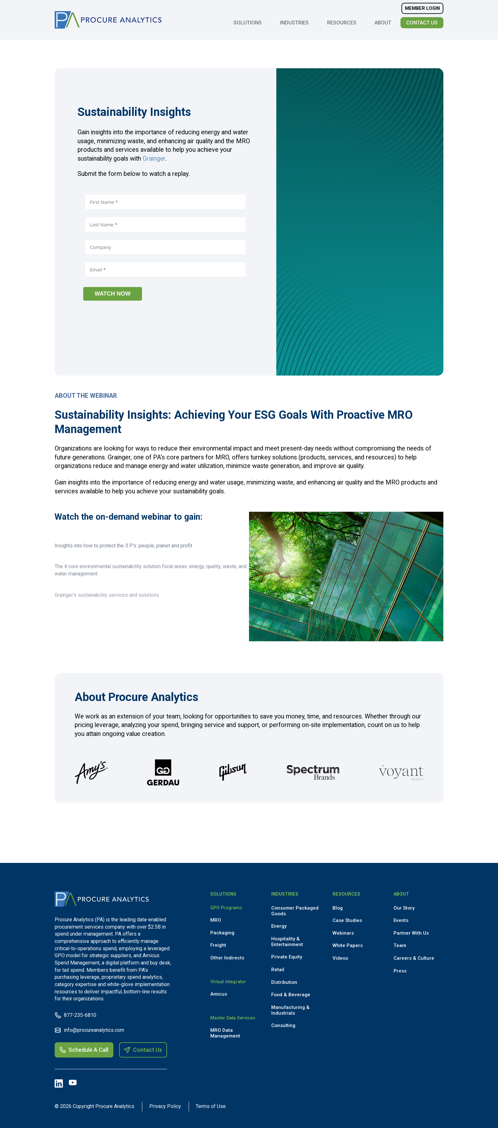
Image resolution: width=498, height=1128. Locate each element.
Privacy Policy (166, 1106)
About (382, 23)
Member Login (422, 8)
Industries (294, 23)
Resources (341, 23)
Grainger (154, 158)
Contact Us (422, 23)
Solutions (247, 23)
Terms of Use (212, 1106)
